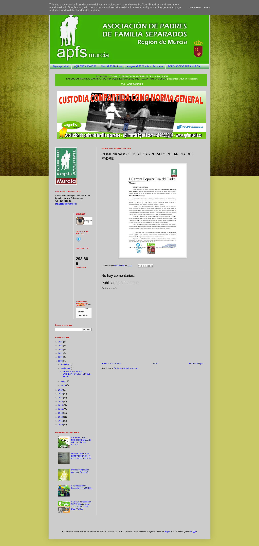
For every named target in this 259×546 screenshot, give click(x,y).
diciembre (65, 364)
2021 (60, 357)
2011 (60, 421)
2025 (60, 342)
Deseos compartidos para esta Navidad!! (80, 471)
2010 (60, 424)
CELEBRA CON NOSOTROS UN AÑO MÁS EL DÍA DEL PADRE (81, 441)
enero (63, 385)
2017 (60, 398)
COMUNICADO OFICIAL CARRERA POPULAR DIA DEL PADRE (75, 374)
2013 (60, 413)
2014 (60, 409)
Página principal (61, 66)
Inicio (155, 363)
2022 (60, 353)
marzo (64, 381)
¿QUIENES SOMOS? (85, 66)
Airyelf (167, 531)
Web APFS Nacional (111, 66)
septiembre (66, 368)
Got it (207, 7)
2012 (60, 417)
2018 (60, 394)
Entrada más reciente (111, 363)
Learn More (195, 7)
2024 (60, 345)
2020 (60, 361)
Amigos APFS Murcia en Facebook (145, 66)
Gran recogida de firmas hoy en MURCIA (81, 487)
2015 (60, 405)
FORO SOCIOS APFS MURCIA (184, 66)
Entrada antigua (196, 363)
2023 (60, 349)
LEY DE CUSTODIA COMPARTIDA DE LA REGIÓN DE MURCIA (81, 456)
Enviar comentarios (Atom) (125, 368)
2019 (60, 390)
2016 (60, 401)
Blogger (193, 531)
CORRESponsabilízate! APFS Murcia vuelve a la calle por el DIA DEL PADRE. (81, 505)
